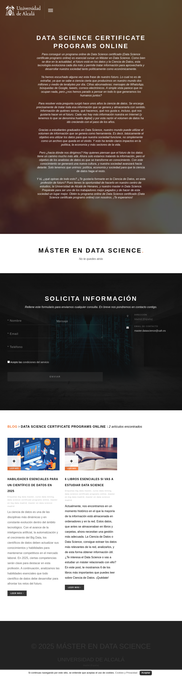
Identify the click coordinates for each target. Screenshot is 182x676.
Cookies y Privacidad (126, 672)
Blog (12, 426)
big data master (26, 497)
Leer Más (17, 593)
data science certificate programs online (28, 500)
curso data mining (44, 497)
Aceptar (145, 672)
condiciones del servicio (36, 362)
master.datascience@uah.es (150, 330)
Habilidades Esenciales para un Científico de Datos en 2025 (32, 485)
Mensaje (62, 321)
